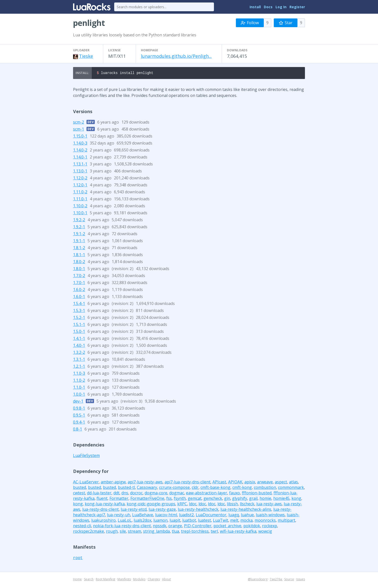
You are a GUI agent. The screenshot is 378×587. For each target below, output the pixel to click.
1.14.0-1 (80, 157)
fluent (101, 499)
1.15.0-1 (80, 137)
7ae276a (276, 580)
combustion (265, 488)
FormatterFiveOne (147, 499)
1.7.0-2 (79, 276)
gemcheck (212, 499)
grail (253, 499)
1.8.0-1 (79, 269)
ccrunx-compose (174, 488)
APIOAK (235, 482)
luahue (247, 515)
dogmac (176, 493)
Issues (300, 580)
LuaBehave (142, 515)
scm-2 (78, 123)
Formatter (118, 499)
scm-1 (78, 130)
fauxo (234, 493)
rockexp (269, 526)
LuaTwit (220, 521)
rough (112, 532)
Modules (139, 580)
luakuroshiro (103, 521)
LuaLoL (125, 521)
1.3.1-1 (79, 360)
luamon (160, 521)
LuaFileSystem (86, 456)
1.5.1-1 (79, 325)
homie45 (281, 499)
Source (289, 580)
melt (234, 521)
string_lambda (156, 532)
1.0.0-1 (79, 395)
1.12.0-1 (80, 185)
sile (123, 532)
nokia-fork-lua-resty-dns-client (122, 526)
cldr (195, 488)
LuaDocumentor (211, 515)
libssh (232, 504)
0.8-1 (77, 430)
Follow (250, 22)
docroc (136, 493)
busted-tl (126, 488)
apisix (249, 482)
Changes (154, 580)
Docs (268, 6)
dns (124, 493)
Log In (281, 6)
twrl (214, 532)
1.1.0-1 (79, 388)
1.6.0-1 (79, 297)
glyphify (239, 499)
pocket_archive (227, 526)
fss (169, 499)
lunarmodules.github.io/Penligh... (176, 56)
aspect (281, 482)
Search (89, 580)
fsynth (180, 499)
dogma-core (156, 493)
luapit (175, 521)
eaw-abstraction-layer (206, 493)
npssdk (159, 526)
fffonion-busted (257, 493)
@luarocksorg (258, 580)
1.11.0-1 (80, 199)
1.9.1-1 (79, 241)
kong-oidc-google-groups (151, 504)
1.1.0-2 (79, 381)
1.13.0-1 (80, 171)
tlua (175, 532)
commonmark (291, 488)
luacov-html (166, 515)
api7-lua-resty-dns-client (187, 482)
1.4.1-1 (79, 339)
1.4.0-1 (79, 346)
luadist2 (186, 515)
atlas (293, 482)
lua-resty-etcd (134, 510)
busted (79, 488)
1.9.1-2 (79, 234)
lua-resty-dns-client (100, 510)
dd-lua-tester (99, 493)
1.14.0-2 (80, 150)
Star (285, 22)
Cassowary (147, 488)
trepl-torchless (195, 532)
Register (297, 6)
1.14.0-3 (80, 144)
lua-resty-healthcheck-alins (245, 510)
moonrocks (265, 521)
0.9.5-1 (79, 416)
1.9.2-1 (79, 227)
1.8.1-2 (79, 248)
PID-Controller (197, 526)
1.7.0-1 (79, 283)
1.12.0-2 (80, 178)
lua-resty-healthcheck (198, 510)
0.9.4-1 (79, 423)
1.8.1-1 (79, 255)
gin (227, 499)
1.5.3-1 (79, 311)
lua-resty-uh (118, 515)
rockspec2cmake (88, 532)
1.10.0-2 (80, 206)
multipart (286, 521)
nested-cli (82, 526)
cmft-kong (242, 488)
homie (265, 499)
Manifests (124, 580)
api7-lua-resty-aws (145, 482)
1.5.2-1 (79, 318)
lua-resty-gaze (162, 510)
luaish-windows (270, 515)
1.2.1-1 (79, 367)
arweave (265, 482)
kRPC (182, 504)
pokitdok (251, 526)
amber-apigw (113, 482)
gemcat (194, 499)
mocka (246, 521)
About (166, 580)
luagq (233, 515)
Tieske (86, 56)
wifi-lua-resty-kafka (238, 532)
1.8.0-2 (79, 262)
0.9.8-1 (79, 409)
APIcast (219, 482)
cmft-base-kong (215, 488)
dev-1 (78, 402)
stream (134, 532)
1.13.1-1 (80, 164)
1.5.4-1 (79, 304)
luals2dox (142, 521)
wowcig (265, 532)
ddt (116, 493)
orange (175, 526)
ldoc (192, 504)
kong (296, 499)
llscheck (247, 504)
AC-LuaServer (86, 482)
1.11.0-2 (80, 192)
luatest (204, 521)
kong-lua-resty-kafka (105, 504)
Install (255, 6)
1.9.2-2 (79, 220)
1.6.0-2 (79, 290)
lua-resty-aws (269, 504)
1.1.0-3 (79, 374)
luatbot (189, 521)
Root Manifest (105, 580)
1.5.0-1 (79, 332)
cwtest (79, 493)
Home (77, 580)
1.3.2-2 (79, 353)
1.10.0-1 (80, 213)
